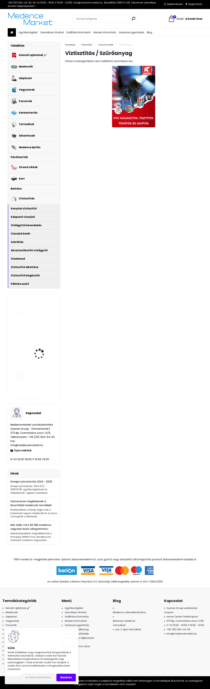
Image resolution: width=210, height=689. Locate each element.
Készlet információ (104, 32)
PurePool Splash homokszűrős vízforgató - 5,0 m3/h (43, 344)
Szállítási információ (78, 32)
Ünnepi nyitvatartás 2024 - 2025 (31, 481)
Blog (149, 32)
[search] (133, 19)
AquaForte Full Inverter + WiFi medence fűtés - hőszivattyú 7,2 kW (43, 377)
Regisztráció (195, 4)
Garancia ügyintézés (131, 32)
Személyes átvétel (52, 32)
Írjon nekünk (23, 450)
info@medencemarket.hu (182, 633)
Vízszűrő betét (105, 44)
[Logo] (30, 19)
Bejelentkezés (175, 4)
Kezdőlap (70, 44)
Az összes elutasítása (38, 677)
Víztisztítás (86, 44)
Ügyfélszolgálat (28, 32)
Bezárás (66, 677)
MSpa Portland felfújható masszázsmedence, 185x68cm (40, 314)
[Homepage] (12, 32)
